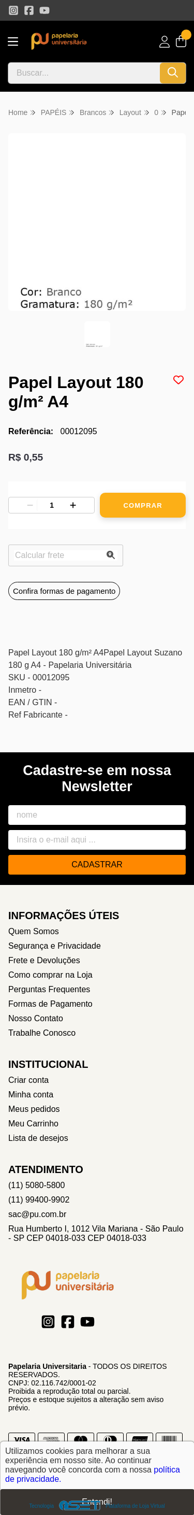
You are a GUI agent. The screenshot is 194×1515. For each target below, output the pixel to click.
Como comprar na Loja (50, 974)
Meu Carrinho (33, 1123)
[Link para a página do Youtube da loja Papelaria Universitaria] (44, 10)
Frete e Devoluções (44, 960)
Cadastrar (97, 864)
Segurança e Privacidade (54, 945)
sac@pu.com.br (37, 1214)
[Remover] (30, 505)
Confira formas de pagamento (64, 591)
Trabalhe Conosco (42, 1032)
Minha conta (30, 1094)
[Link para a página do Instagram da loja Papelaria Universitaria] (13, 10)
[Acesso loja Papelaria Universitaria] (164, 41)
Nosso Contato (35, 1018)
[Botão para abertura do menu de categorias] (13, 41)
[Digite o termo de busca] (84, 73)
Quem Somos (33, 931)
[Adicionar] (73, 505)
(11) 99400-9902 (38, 1199)
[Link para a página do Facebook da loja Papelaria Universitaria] (29, 10)
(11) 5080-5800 (36, 1185)
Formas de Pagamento (50, 1003)
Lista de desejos (38, 1138)
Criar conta (28, 1080)
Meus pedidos (34, 1109)
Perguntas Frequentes (49, 989)
